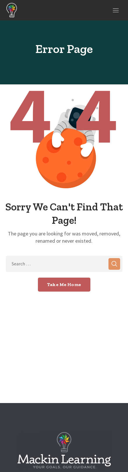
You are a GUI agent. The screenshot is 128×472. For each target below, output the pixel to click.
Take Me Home (64, 284)
